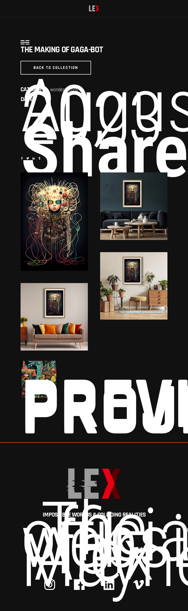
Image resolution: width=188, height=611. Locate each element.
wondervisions (64, 89)
